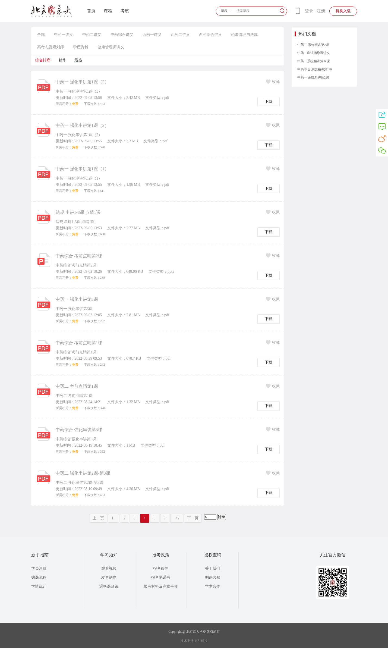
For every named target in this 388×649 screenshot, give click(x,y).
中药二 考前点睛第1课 (77, 386)
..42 (176, 518)
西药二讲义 (180, 35)
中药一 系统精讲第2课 (313, 77)
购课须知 (212, 577)
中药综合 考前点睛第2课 (79, 255)
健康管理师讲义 (110, 47)
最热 (78, 60)
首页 (91, 10)
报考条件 (160, 568)
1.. (113, 518)
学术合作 (212, 586)
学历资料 (80, 47)
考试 (125, 10)
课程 (108, 10)
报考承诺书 (160, 577)
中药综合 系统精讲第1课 (314, 69)
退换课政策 (108, 586)
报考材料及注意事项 (161, 586)
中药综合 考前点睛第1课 (79, 342)
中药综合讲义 (122, 35)
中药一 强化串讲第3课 (77, 299)
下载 (268, 101)
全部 (41, 35)
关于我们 (212, 568)
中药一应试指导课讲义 (313, 53)
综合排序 (43, 60)
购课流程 (38, 577)
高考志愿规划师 (50, 47)
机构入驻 (343, 11)
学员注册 (38, 568)
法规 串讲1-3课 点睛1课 (78, 212)
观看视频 (108, 568)
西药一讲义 (152, 35)
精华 (62, 60)
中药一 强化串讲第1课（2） (82, 125)
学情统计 (38, 586)
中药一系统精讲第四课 (313, 61)
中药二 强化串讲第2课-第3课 (83, 473)
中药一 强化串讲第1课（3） (82, 82)
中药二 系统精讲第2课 (313, 45)
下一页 (192, 518)
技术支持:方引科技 (194, 641)
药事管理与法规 (244, 35)
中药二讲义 (91, 35)
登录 (309, 10)
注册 (321, 10)
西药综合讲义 (210, 35)
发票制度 (108, 577)
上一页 (98, 518)
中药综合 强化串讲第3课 (79, 429)
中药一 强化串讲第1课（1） (82, 169)
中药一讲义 (63, 35)
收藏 (273, 81)
